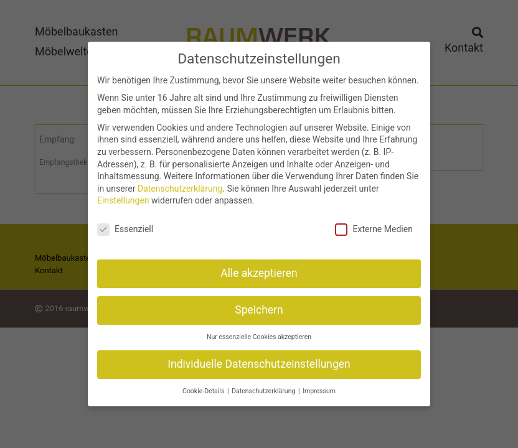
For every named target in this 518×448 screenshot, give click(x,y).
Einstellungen (123, 195)
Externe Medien (373, 224)
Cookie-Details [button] (204, 385)
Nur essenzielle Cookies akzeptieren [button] (259, 331)
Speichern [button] (259, 303)
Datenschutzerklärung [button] (264, 385)
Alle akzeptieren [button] (259, 267)
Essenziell (125, 224)
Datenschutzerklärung (180, 182)
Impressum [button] (319, 385)
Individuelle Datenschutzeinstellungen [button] (258, 358)
